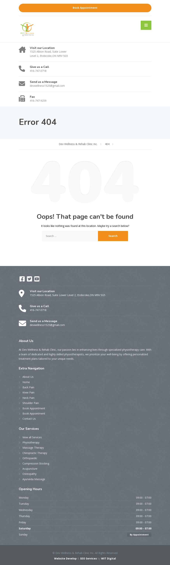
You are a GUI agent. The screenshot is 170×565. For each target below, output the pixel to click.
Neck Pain (28, 398)
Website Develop (65, 558)
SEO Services (88, 558)
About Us (28, 377)
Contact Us (29, 418)
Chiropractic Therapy (34, 453)
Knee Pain (28, 392)
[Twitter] (30, 280)
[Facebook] (22, 280)
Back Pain (28, 387)
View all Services (32, 437)
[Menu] (146, 25)
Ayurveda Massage (33, 479)
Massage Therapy (33, 447)
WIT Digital (108, 558)
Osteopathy (29, 474)
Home (26, 382)
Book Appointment (85, 7)
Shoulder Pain (30, 403)
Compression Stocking (35, 463)
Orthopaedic (29, 458)
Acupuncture (29, 468)
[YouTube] (36, 280)
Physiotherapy (30, 442)
